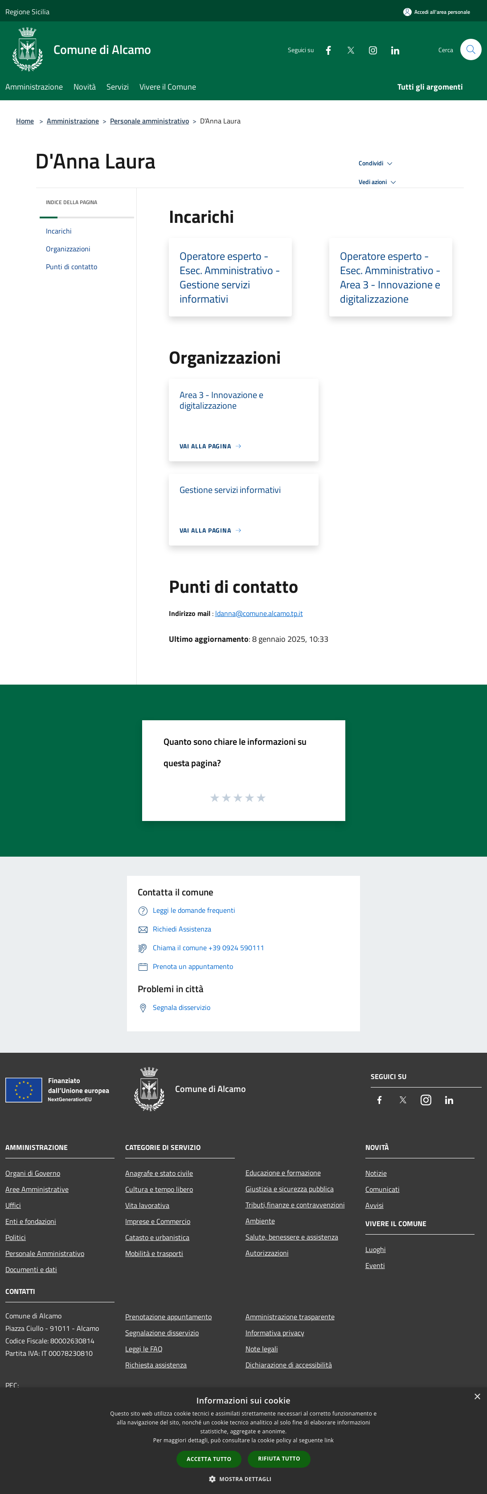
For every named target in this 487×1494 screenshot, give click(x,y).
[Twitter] (347, 49)
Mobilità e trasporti (154, 1253)
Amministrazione (73, 120)
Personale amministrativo (149, 120)
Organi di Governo (32, 1173)
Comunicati (382, 1189)
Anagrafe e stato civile (159, 1173)
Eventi (375, 1265)
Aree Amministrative (37, 1189)
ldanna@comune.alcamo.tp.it (259, 613)
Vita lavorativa (147, 1205)
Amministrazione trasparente (290, 1316)
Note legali (262, 1348)
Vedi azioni (379, 182)
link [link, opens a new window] (329, 1440)
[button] (244, 1478)
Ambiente (260, 1220)
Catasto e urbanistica (157, 1237)
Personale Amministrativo (44, 1253)
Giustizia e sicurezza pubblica (290, 1188)
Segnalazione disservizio (162, 1332)
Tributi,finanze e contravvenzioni (295, 1204)
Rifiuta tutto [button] (279, 1458)
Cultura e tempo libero (159, 1189)
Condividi (377, 163)
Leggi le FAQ (144, 1348)
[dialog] (243, 1440)
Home (25, 120)
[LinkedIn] (392, 49)
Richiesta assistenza (156, 1364)
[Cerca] (471, 49)
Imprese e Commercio (157, 1221)
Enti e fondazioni (30, 1221)
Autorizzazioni (267, 1253)
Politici (15, 1237)
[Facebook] (325, 49)
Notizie (376, 1173)
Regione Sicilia (27, 11)
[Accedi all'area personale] (437, 11)
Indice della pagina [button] (71, 202)
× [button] (477, 1397)
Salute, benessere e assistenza (292, 1236)
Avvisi (374, 1205)
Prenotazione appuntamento (168, 1316)
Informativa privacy (275, 1332)
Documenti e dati (31, 1269)
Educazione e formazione (283, 1172)
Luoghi (375, 1249)
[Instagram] (369, 49)
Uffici (13, 1205)
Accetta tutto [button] (209, 1459)
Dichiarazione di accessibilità (289, 1364)
